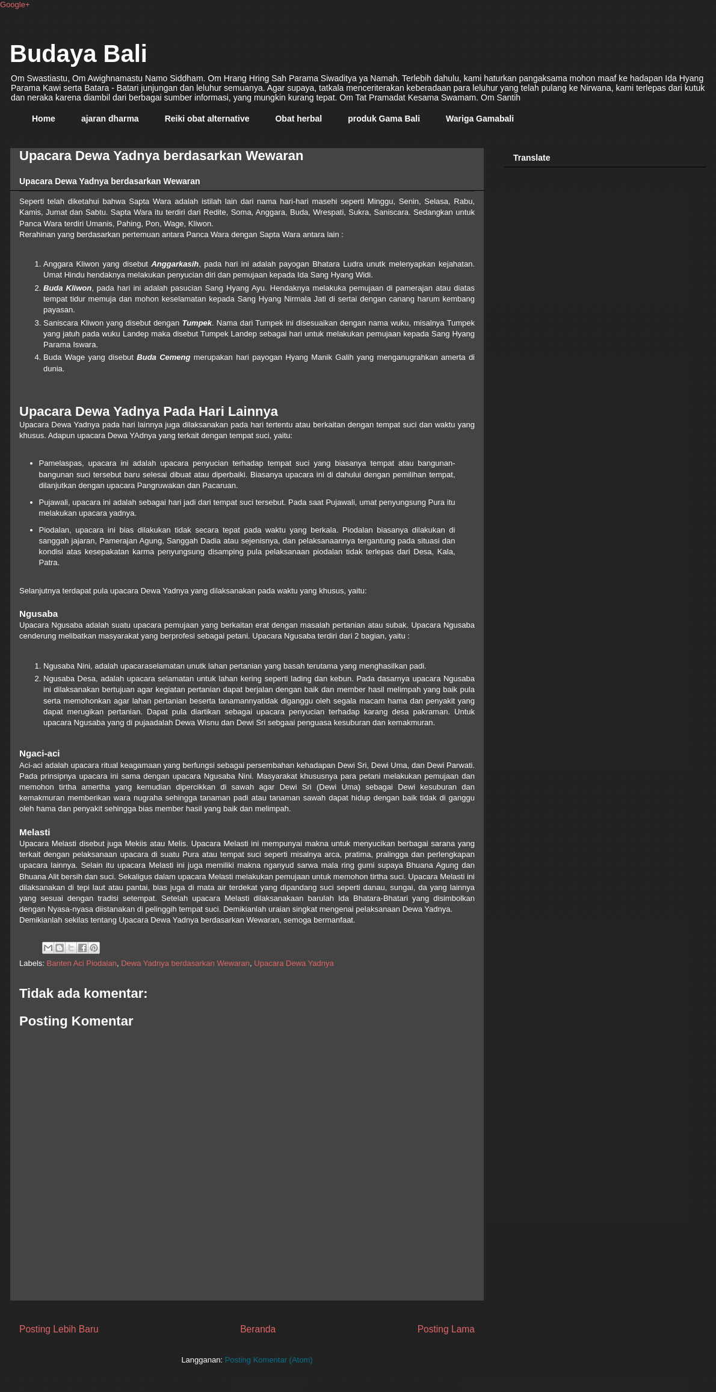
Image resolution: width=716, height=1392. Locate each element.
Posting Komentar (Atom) (269, 1359)
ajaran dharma (110, 118)
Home (43, 118)
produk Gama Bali (384, 118)
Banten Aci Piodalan (82, 963)
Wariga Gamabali (480, 118)
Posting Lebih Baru (59, 1329)
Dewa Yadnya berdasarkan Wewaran (185, 963)
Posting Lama (446, 1329)
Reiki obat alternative (207, 118)
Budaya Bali (78, 53)
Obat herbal (298, 118)
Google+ (15, 4)
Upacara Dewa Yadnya (294, 963)
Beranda (258, 1329)
